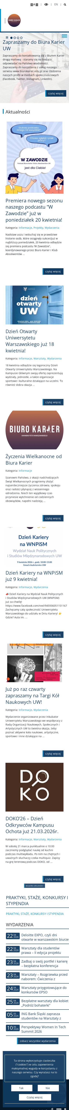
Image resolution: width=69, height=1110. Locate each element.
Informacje (25, 263)
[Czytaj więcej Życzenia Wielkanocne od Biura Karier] (34, 524)
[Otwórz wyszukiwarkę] (63, 5)
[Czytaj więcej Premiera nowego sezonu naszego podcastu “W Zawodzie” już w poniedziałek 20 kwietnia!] (34, 246)
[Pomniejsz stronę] (37, 4)
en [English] (56, 4)
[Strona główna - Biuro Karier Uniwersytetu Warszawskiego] (14, 20)
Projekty (38, 263)
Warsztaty (39, 428)
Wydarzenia (52, 263)
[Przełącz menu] (64, 36)
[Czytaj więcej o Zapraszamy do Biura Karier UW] (55, 93)
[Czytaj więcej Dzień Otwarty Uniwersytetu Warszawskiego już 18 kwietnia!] (34, 411)
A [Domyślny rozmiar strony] (34, 4)
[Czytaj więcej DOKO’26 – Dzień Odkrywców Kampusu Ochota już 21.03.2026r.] (34, 894)
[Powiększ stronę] (32, 4)
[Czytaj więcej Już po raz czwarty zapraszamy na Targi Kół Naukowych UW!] (34, 761)
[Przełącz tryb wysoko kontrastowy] (46, 4)
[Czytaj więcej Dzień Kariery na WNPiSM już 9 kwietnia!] (34, 640)
